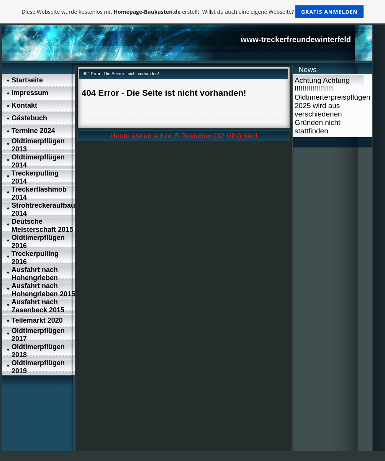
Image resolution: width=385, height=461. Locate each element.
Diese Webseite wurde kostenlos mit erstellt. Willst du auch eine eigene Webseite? (192, 11)
